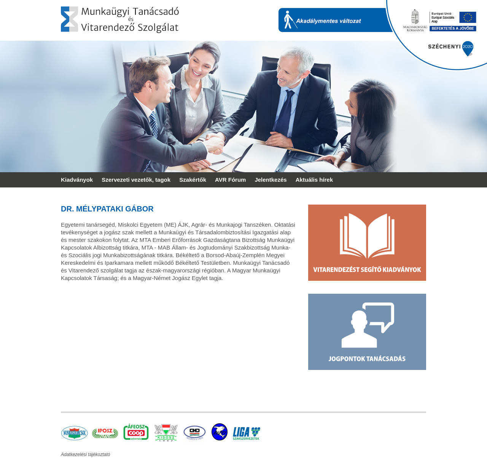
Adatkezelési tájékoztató (85, 454)
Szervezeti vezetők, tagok (136, 179)
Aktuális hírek (314, 179)
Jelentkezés (270, 179)
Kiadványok (77, 179)
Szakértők (192, 179)
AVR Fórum (230, 179)
